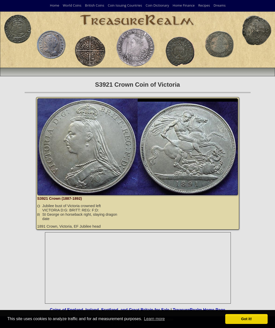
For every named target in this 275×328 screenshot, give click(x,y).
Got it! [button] (246, 319)
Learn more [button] (154, 319)
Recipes (204, 5)
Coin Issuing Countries (125, 5)
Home (54, 5)
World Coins (72, 5)
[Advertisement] (138, 267)
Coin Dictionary (157, 5)
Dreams (220, 5)
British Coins (94, 5)
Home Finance (184, 5)
